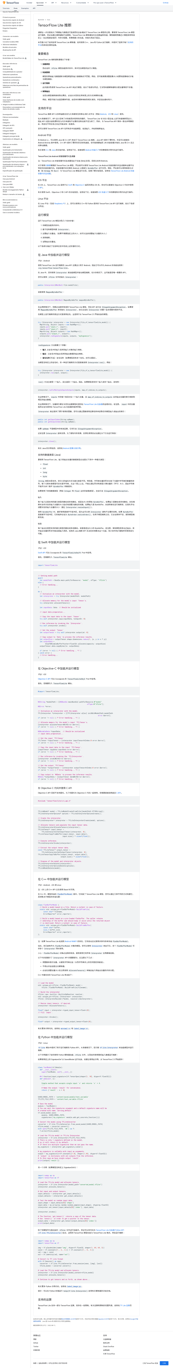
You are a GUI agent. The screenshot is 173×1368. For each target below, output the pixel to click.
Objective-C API (44, 679)
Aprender (41, 20)
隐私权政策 (43, 1363)
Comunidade (81, 3)
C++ (47, 150)
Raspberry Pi (59, 203)
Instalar (29, 3)
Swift (70, 185)
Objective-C (79, 185)
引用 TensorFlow (109, 1354)
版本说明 (106, 1343)
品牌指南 (106, 1350)
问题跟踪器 (107, 1339)
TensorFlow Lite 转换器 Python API (110, 1230)
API (52, 3)
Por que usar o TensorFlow (104, 3)
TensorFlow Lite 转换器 (93, 404)
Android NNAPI (71, 941)
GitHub (165, 3)
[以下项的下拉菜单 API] (56, 2)
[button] (15, 44)
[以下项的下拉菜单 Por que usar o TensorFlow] (116, 2)
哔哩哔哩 (36, 1350)
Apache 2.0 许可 (103, 1319)
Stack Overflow (108, 1346)
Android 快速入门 (92, 150)
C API (40, 188)
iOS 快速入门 (103, 192)
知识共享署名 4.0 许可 (68, 1319)
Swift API (42, 553)
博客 (34, 1339)
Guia (48, 20)
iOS (109, 114)
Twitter (36, 1346)
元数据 (48, 165)
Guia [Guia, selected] (15, 8)
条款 (34, 1363)
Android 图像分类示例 (72, 448)
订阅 (164, 1363)
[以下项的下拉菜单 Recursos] (71, 2)
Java (53, 150)
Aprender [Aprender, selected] (40, 3)
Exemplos (25, 8)
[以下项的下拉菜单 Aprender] (46, 2)
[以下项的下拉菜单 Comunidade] (89, 2)
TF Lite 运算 (125, 1305)
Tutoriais (6, 8)
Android (103, 114)
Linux (116, 114)
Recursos (65, 3)
